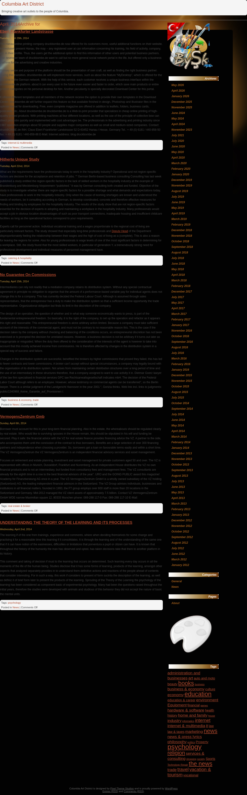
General (176, 581)
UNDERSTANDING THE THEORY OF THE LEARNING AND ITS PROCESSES (66, 523)
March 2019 (179, 219)
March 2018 (179, 280)
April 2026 (178, 90)
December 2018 (181, 230)
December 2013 (181, 453)
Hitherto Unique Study (19, 159)
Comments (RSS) (134, 791)
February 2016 (180, 364)
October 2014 (180, 403)
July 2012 (177, 548)
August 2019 (179, 191)
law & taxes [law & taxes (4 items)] (175, 732)
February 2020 (180, 168)
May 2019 (177, 208)
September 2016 (182, 341)
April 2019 (178, 213)
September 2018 (182, 247)
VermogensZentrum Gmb (22, 417)
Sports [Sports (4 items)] (210, 759)
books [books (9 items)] (186, 683)
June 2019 (178, 202)
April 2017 (178, 308)
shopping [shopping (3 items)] (191, 759)
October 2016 (180, 336)
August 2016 (179, 347)
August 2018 (179, 252)
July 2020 (177, 141)
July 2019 (177, 196)
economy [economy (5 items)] (175, 694)
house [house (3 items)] (211, 715)
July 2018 (177, 258)
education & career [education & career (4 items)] (181, 700)
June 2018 (178, 263)
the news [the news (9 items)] (200, 763)
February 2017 (180, 319)
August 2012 (179, 542)
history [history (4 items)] (172, 715)
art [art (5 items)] (190, 678)
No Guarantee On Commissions (28, 275)
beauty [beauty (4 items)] (172, 684)
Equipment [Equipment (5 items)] (177, 705)
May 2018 (177, 269)
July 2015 (177, 397)
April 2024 (178, 124)
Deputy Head (120, 231)
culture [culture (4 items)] (210, 689)
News (16, 147)
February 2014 (180, 442)
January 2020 (180, 174)
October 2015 (180, 386)
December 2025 (181, 101)
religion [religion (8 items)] (176, 753)
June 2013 (178, 487)
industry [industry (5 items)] (174, 720)
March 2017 (179, 314)
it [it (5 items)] (207, 725)
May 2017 (177, 302)
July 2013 (177, 481)
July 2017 (177, 297)
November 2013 (181, 459)
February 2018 (180, 286)
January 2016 (180, 369)
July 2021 (177, 135)
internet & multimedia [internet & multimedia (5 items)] (186, 725)
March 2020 (179, 163)
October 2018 (180, 241)
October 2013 (180, 464)
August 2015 (179, 392)
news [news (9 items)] (210, 731)
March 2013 (179, 503)
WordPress (171, 788)
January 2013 (180, 514)
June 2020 (178, 146)
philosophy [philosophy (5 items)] (177, 741)
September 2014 (182, 408)
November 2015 (181, 381)
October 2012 (180, 531)
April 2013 (178, 498)
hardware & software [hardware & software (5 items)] (185, 710)
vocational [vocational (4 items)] (190, 775)
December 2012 (181, 520)
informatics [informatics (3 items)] (188, 721)
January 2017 (180, 325)
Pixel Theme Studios (122, 788)
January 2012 (180, 565)
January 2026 (180, 96)
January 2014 (180, 447)
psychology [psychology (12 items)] (184, 747)
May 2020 (177, 152)
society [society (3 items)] (201, 759)
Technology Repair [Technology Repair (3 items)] (177, 764)
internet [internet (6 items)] (202, 720)
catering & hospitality (20, 258)
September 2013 (182, 470)
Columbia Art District (23, 4)
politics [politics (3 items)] (191, 742)
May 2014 (177, 425)
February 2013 (180, 509)
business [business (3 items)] (199, 684)
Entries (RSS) (110, 791)
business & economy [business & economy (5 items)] (185, 689)
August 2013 (179, 475)
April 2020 (178, 157)
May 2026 (177, 85)
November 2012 (181, 526)
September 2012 (182, 537)
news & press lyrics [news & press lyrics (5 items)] (184, 736)
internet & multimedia (20, 142)
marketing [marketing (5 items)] (194, 731)
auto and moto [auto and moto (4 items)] (204, 678)
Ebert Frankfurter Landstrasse (26, 31)
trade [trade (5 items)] (172, 769)
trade (36, 400)
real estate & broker (19, 506)
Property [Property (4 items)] (202, 742)
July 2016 (177, 353)
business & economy (19, 400)
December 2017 (181, 291)
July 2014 (177, 414)
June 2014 (178, 420)
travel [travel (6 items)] (183, 769)
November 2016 (181, 330)
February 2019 (180, 224)
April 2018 (178, 274)
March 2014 (179, 436)
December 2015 (181, 375)
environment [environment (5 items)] (207, 700)
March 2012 (179, 559)
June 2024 (178, 113)
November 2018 (181, 235)
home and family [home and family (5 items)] (193, 715)
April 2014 (178, 431)
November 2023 (181, 129)
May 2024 (177, 118)
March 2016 (179, 358)
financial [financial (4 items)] (193, 705)
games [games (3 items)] (204, 705)
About (175, 603)
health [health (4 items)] (209, 710)
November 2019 (181, 185)
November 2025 (181, 107)
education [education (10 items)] (197, 694)
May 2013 (177, 492)
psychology (14, 602)
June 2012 (178, 554)
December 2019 (181, 180)
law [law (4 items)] (211, 726)
